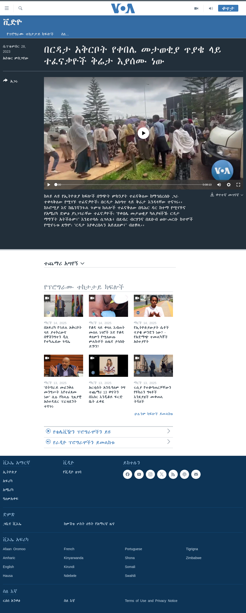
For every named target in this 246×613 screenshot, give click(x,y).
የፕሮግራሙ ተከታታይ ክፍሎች (30, 34)
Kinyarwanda (73, 558)
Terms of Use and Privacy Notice (151, 601)
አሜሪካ (8, 490)
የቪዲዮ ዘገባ (72, 472)
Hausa (7, 576)
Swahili (130, 576)
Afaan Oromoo (14, 549)
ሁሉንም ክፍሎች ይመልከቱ (154, 414)
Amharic (9, 558)
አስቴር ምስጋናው (15, 58)
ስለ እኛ (69, 601)
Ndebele (70, 576)
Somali (130, 567)
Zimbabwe (194, 558)
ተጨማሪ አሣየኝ (64, 264)
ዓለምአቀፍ (10, 499)
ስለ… (65, 34)
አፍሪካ (7, 481)
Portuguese (133, 549)
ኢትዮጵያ (10, 472)
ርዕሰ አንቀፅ (11, 601)
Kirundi (69, 567)
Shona (130, 558)
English (8, 567)
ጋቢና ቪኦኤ (12, 524)
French (69, 549)
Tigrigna (192, 549)
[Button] (10, 82)
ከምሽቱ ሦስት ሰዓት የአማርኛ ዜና (89, 524)
